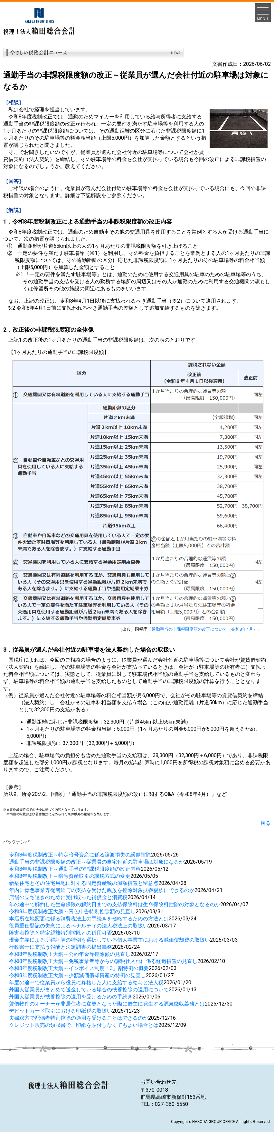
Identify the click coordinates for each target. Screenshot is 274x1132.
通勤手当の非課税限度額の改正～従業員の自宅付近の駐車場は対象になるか (96, 861)
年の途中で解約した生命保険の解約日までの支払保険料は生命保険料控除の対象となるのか (114, 904)
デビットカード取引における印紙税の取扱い (60, 1010)
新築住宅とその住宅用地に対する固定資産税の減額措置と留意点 (83, 883)
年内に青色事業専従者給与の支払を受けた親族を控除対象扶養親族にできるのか (101, 890)
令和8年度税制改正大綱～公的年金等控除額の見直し (69, 954)
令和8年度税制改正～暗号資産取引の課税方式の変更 (69, 876)
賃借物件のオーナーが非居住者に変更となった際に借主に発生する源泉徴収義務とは (107, 1003)
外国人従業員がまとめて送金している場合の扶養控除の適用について (89, 989)
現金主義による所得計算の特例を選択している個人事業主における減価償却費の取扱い (109, 940)
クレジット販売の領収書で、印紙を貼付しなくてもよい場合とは (83, 1025)
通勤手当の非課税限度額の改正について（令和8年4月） (204, 629)
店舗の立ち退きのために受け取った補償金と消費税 (68, 897)
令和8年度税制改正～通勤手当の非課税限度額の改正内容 (75, 869)
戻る (265, 823)
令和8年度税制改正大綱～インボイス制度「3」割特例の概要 (79, 968)
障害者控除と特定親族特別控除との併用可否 (60, 932)
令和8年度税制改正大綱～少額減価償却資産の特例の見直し (77, 975)
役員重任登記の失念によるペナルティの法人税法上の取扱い (78, 925)
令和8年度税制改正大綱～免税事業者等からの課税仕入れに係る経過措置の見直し (103, 961)
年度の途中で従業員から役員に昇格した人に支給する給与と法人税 (86, 982)
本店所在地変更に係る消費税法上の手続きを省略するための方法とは (89, 918)
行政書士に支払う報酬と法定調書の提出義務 (60, 947)
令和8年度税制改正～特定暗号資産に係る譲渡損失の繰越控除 (80, 854)
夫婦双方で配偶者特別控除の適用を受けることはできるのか (78, 1018)
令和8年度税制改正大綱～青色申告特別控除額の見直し (72, 911)
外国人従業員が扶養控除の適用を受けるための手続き (71, 996)
